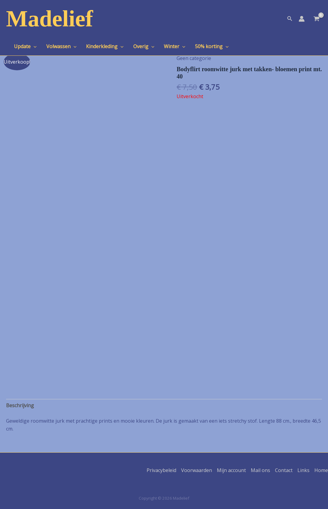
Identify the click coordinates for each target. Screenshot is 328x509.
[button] (290, 19)
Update (25, 46)
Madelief (49, 18)
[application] (34, 46)
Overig (143, 46)
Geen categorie (194, 58)
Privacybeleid (161, 470)
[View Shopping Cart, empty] (316, 19)
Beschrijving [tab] (20, 405)
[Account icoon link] (302, 19)
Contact (284, 470)
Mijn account (231, 470)
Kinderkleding (105, 46)
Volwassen (61, 46)
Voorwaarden (196, 470)
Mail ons (260, 470)
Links (303, 470)
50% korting (212, 46)
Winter (174, 46)
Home (321, 470)
